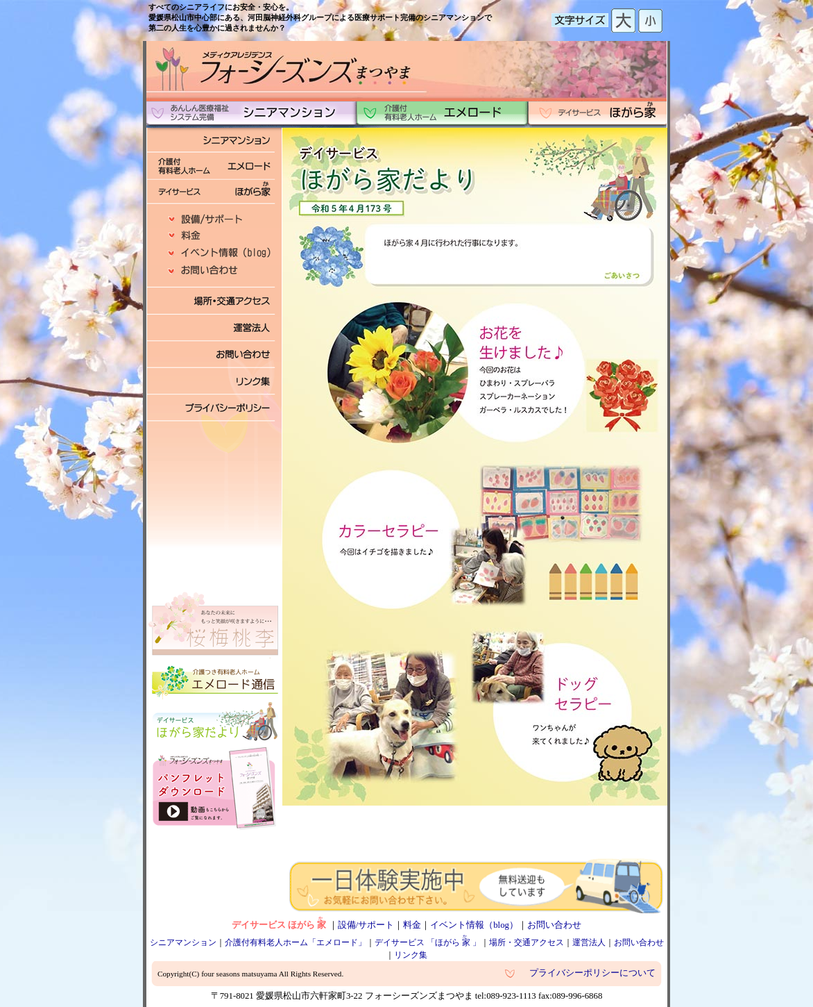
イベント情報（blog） (474, 925)
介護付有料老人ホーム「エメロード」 (295, 942)
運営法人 (589, 942)
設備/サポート (366, 925)
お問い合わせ (554, 925)
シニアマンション (183, 942)
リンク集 (410, 955)
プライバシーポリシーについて (592, 973)
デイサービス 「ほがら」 (428, 942)
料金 (412, 925)
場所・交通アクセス (526, 942)
